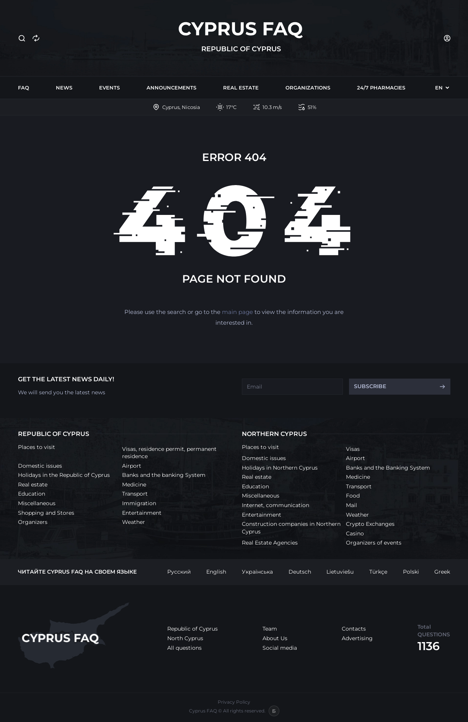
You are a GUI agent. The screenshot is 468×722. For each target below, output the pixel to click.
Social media (280, 647)
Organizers (32, 522)
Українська (257, 571)
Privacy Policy (234, 702)
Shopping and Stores (46, 512)
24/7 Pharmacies (381, 88)
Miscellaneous (36, 503)
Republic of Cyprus (192, 628)
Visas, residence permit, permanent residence (169, 453)
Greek (442, 571)
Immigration (139, 503)
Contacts (354, 628)
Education (31, 493)
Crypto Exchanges (370, 523)
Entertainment (141, 512)
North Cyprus (185, 638)
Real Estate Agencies (270, 542)
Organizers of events (373, 542)
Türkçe (378, 571)
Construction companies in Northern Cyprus (291, 527)
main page (237, 311)
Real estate (241, 88)
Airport (131, 465)
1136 (428, 646)
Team (270, 628)
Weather (133, 522)
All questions (184, 647)
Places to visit (36, 447)
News (64, 88)
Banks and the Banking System (388, 467)
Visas (353, 449)
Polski (411, 571)
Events (109, 88)
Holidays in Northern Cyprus (280, 467)
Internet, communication (275, 505)
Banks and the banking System (163, 475)
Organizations (307, 88)
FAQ (23, 88)
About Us (275, 638)
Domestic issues (40, 465)
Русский (179, 571)
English (216, 571)
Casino (355, 533)
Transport (135, 493)
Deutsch (300, 571)
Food (353, 495)
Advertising (357, 638)
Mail (351, 505)
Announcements (171, 88)
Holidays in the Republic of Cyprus (64, 475)
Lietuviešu (340, 571)
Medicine (134, 484)
